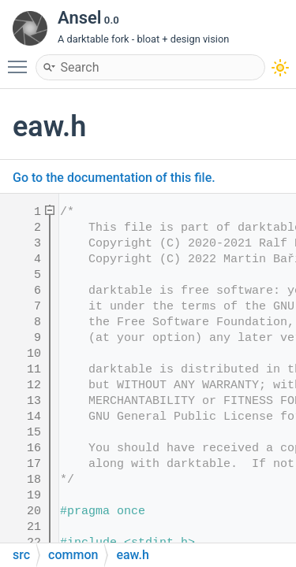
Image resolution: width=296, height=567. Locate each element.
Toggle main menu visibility (21, 60)
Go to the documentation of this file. (114, 177)
